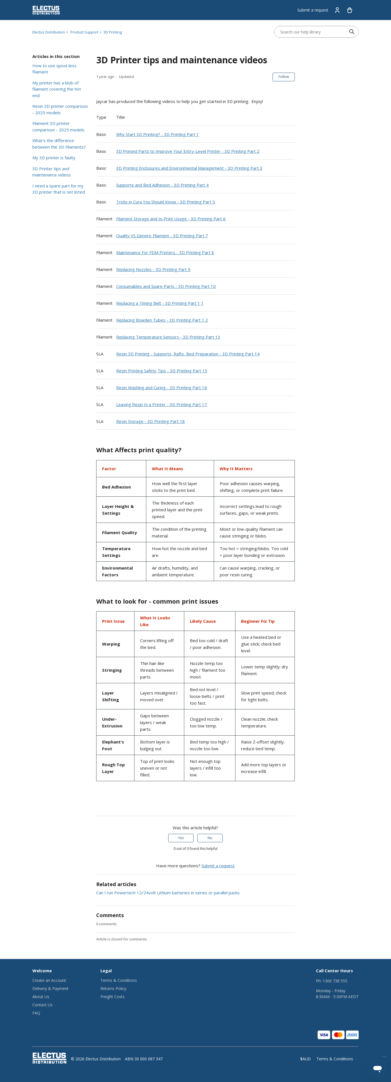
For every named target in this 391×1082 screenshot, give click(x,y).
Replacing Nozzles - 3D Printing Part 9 (153, 269)
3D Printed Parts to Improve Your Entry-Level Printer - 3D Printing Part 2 (187, 151)
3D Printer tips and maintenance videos (51, 172)
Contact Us (42, 1004)
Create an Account (49, 980)
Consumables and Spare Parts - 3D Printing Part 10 (166, 286)
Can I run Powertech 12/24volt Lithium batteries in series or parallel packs (168, 892)
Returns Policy (113, 988)
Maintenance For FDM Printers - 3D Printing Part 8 (165, 252)
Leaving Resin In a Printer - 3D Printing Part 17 (161, 404)
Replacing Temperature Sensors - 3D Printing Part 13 (168, 337)
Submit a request (312, 10)
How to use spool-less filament (54, 69)
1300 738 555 (335, 981)
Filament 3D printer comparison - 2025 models (58, 126)
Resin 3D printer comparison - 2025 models (60, 109)
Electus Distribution (48, 32)
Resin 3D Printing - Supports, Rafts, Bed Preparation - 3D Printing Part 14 (188, 354)
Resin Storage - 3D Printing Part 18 (150, 421)
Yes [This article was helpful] (181, 837)
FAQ (36, 1013)
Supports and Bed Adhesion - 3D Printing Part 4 (162, 185)
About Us (40, 996)
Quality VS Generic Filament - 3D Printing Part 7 (162, 235)
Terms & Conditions (118, 980)
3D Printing (113, 32)
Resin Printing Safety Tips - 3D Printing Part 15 (161, 370)
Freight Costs (112, 996)
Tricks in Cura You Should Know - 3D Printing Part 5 (165, 202)
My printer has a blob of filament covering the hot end (56, 89)
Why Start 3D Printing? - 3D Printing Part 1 (157, 134)
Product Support (84, 32)
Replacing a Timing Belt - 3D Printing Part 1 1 (160, 303)
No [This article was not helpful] (210, 837)
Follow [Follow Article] (283, 76)
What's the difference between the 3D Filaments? (59, 144)
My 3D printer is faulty (53, 157)
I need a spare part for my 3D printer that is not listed (58, 189)
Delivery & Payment (50, 988)
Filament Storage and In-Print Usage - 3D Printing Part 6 (171, 218)
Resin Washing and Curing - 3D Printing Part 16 (161, 387)
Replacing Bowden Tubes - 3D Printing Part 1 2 (162, 320)
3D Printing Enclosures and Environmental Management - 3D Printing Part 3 (189, 168)
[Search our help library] (311, 31)
